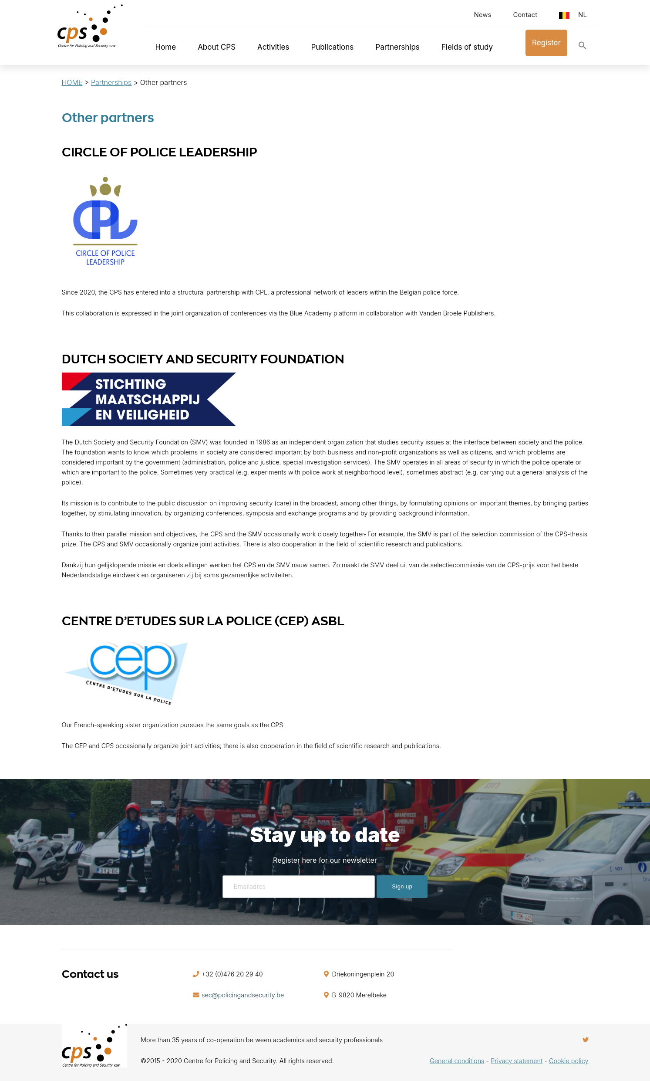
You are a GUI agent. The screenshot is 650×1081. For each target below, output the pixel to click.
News (482, 14)
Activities (273, 47)
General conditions (457, 1060)
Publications (332, 47)
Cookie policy (569, 1060)
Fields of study (467, 47)
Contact (525, 14)
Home (165, 47)
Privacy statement (516, 1060)
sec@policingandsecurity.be (243, 995)
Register (546, 42)
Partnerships (397, 47)
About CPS (217, 47)
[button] (582, 47)
